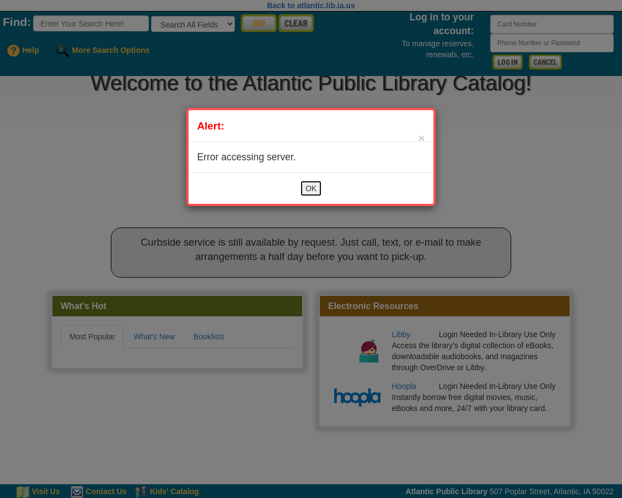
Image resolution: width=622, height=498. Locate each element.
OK (311, 188)
